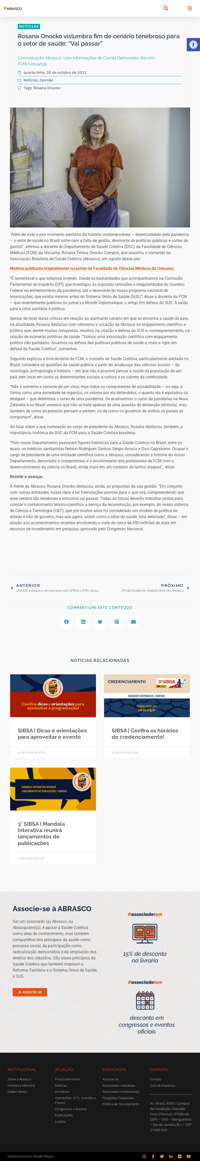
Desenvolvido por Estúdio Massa (30, 1156)
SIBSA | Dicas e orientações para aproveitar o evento (52, 733)
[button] (193, 44)
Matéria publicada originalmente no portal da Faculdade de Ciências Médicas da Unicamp (92, 268)
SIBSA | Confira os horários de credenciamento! (145, 733)
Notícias (31, 80)
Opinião (46, 80)
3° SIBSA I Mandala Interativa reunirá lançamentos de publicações (41, 833)
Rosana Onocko (47, 87)
